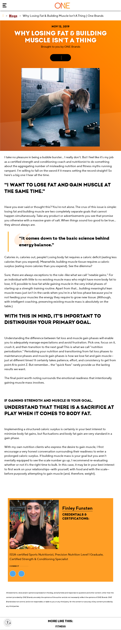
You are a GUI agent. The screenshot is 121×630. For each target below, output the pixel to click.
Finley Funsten (77, 508)
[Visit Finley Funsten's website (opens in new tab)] (13, 574)
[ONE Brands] (3, 15)
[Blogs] (13, 15)
